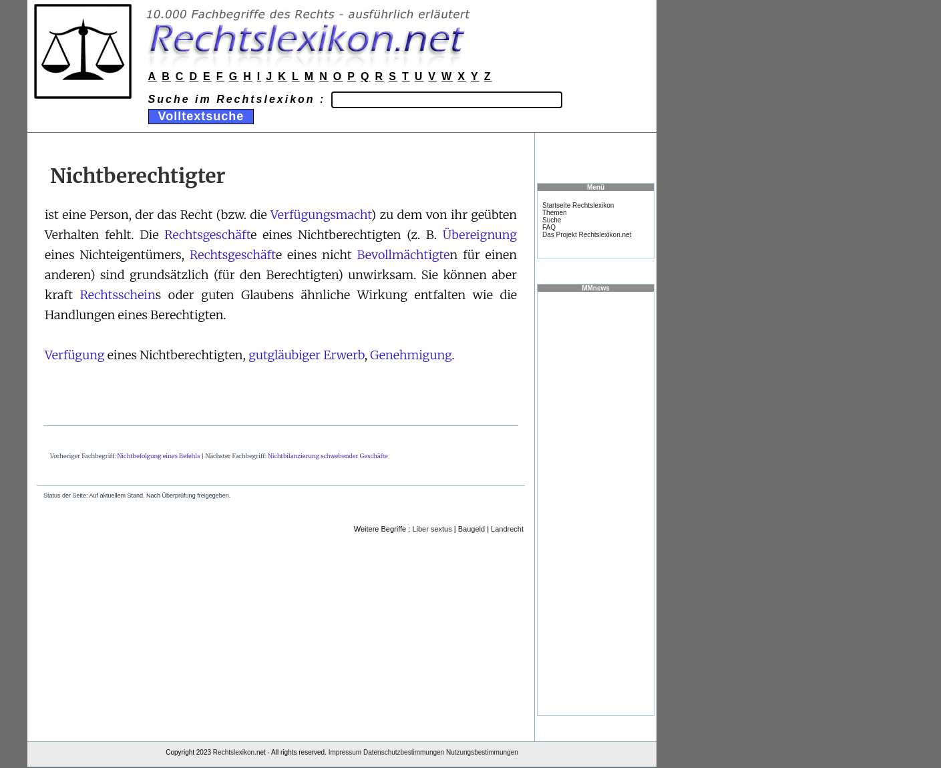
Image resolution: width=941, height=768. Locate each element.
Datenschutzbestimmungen (403, 752)
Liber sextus (431, 529)
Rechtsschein (118, 295)
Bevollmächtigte (403, 254)
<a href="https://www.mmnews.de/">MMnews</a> (595, 503)
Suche (551, 220)
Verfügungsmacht (320, 214)
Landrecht (507, 529)
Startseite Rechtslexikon (578, 205)
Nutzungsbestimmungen (482, 752)
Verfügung (74, 355)
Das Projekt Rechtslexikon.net (586, 234)
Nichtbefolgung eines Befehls (159, 455)
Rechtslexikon (233, 752)
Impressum (345, 752)
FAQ (549, 227)
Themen (554, 212)
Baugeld (471, 529)
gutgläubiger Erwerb (306, 355)
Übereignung (480, 234)
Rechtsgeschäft (207, 234)
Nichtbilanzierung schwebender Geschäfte (328, 455)
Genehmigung (410, 355)
